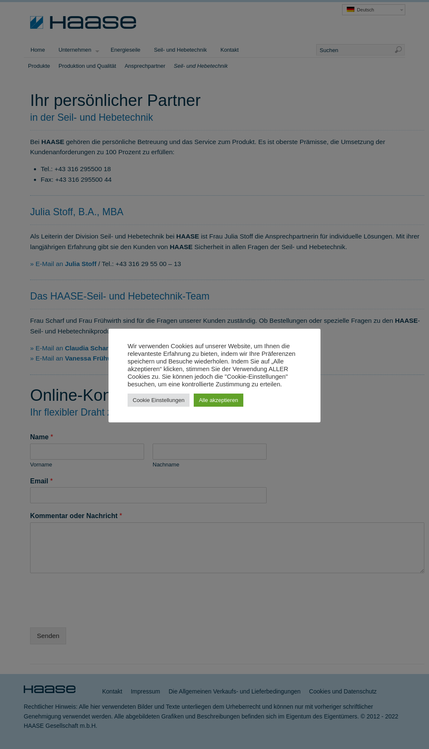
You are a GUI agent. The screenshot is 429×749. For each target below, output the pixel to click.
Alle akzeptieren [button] (218, 400)
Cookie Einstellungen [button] (158, 400)
